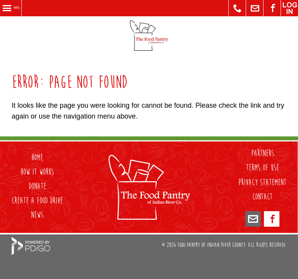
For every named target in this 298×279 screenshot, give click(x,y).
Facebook (271, 219)
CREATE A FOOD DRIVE (37, 201)
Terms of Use (262, 168)
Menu (16, 7)
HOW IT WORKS (37, 172)
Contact (262, 197)
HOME (37, 158)
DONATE (37, 186)
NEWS (37, 215)
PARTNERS (262, 153)
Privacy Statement (262, 182)
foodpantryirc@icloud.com (253, 219)
